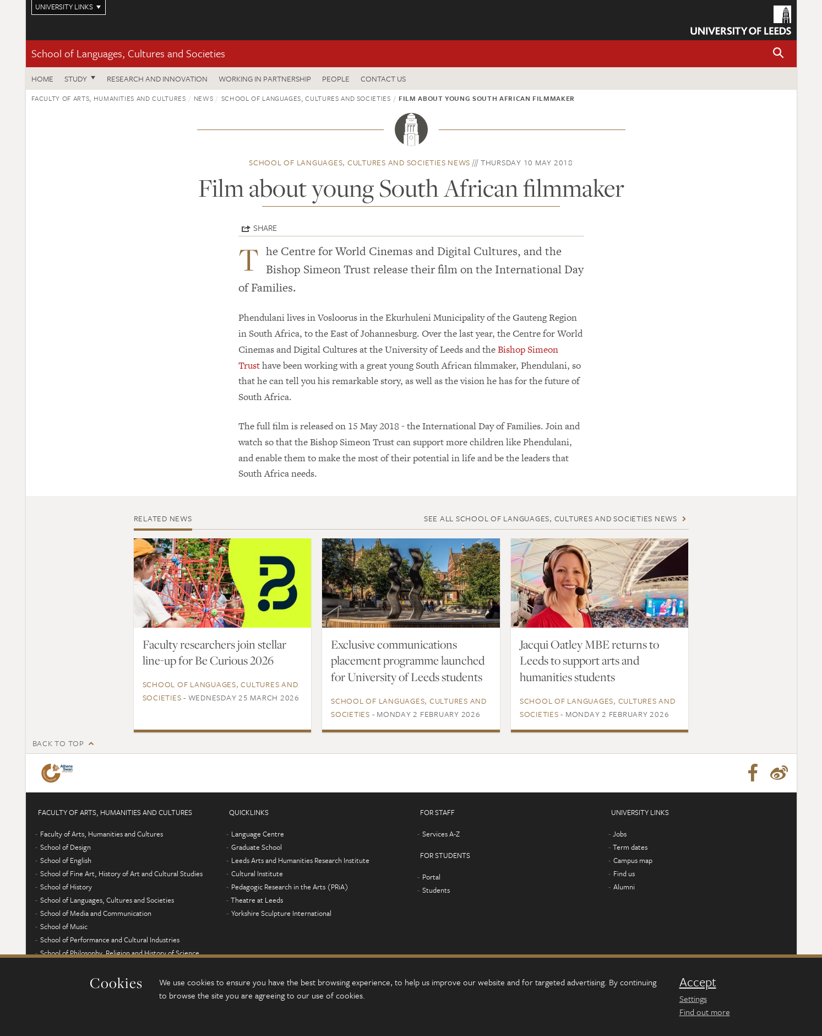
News (204, 98)
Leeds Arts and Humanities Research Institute (300, 860)
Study (75, 78)
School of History (66, 886)
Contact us (383, 78)
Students (436, 889)
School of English (65, 860)
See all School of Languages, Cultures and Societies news (550, 518)
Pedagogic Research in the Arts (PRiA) (290, 886)
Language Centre (257, 833)
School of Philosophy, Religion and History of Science (119, 952)
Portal (431, 876)
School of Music (64, 926)
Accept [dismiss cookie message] (697, 982)
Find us (624, 873)
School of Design (65, 846)
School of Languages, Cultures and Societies (128, 53)
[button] (778, 53)
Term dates (630, 846)
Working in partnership (265, 78)
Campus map (632, 860)
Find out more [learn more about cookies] (704, 1012)
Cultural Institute (257, 873)
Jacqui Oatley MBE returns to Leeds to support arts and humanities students (589, 661)
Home (42, 78)
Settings (693, 998)
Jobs (620, 833)
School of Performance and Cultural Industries (109, 939)
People (336, 78)
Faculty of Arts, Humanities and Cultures (108, 98)
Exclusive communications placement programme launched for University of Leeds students (408, 661)
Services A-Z (441, 833)
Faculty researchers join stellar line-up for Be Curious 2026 (214, 652)
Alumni (624, 886)
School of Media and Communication (95, 913)
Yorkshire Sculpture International (281, 913)
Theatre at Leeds (257, 899)
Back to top (58, 743)
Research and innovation (157, 78)
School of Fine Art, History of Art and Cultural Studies (121, 873)
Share (265, 228)
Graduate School (256, 846)
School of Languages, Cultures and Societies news (359, 162)
